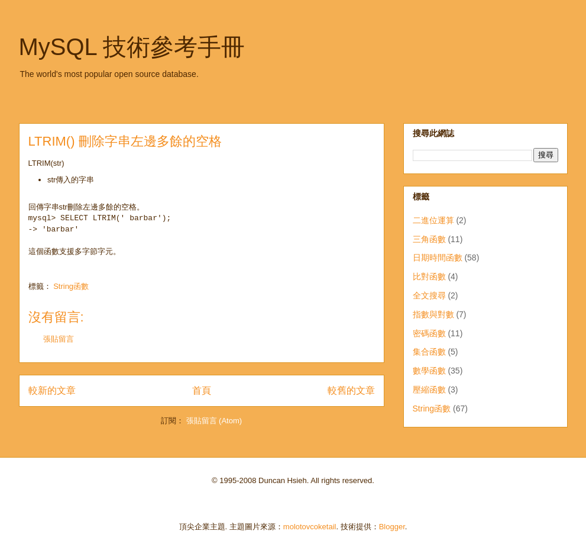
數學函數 (429, 370)
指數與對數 (433, 314)
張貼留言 (58, 338)
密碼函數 (429, 333)
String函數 (71, 286)
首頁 (201, 390)
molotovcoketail (309, 526)
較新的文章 (52, 390)
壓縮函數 (429, 389)
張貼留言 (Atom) (214, 420)
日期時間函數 (437, 257)
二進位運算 (433, 220)
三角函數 (429, 239)
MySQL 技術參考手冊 (132, 47)
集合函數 (429, 351)
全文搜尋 (429, 295)
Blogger (392, 526)
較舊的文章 (351, 390)
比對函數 (429, 276)
